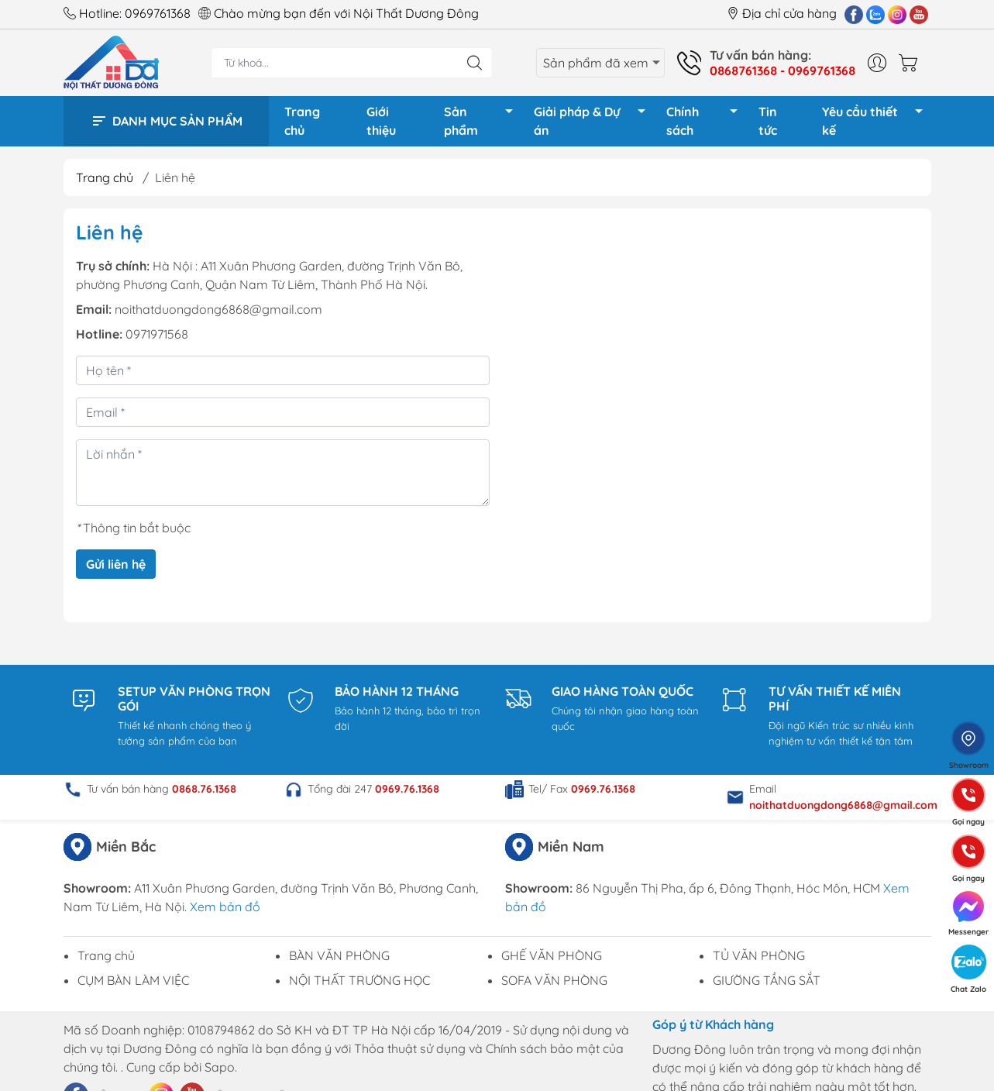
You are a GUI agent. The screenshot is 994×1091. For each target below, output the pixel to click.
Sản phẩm (482, 124)
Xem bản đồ (225, 912)
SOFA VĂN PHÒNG (554, 985)
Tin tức (767, 124)
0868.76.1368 (204, 794)
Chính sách (705, 124)
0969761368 (158, 13)
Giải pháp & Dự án (594, 124)
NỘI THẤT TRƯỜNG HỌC (359, 985)
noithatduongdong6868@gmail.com (218, 314)
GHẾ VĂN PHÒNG (551, 961)
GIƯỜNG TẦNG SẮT (766, 985)
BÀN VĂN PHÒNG (339, 961)
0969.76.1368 (407, 794)
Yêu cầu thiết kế (876, 124)
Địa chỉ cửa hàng (782, 13)
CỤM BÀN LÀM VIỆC (133, 985)
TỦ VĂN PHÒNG (759, 961)
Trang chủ (302, 124)
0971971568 (157, 339)
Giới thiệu (381, 124)
